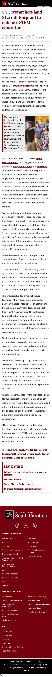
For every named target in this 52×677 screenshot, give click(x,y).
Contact (26, 671)
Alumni (13, 450)
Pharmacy (31, 539)
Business (5, 543)
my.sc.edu (6, 639)
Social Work (32, 546)
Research (42, 450)
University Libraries (35, 608)
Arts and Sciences (8, 539)
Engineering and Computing (12, 550)
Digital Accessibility (36, 668)
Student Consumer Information (15, 665)
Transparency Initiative (39, 665)
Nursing (5, 585)
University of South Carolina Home (14, 3)
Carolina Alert (7, 632)
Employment (7, 597)
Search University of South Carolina (40, 4)
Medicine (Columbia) (24, 458)
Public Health (33, 543)
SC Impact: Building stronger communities (22, 489)
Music (4, 582)
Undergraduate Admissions (12, 601)
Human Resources (35, 601)
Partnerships (31, 454)
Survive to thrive (11, 480)
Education (6, 546)
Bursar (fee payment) (10, 611)
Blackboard (6, 643)
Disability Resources (9, 620)
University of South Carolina (21, 662)
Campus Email (7, 636)
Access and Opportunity (37, 597)
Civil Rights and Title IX (17, 668)
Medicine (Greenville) (10, 578)
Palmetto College (34, 556)
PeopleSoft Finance (9, 651)
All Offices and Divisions (37, 612)
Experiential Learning (13, 454)
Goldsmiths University (20, 86)
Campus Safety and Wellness (12, 647)
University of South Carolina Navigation (47, 4)
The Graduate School (10, 554)
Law (3, 570)
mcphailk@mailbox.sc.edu (25, 38)
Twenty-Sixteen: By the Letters (17, 484)
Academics (31, 450)
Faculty (21, 450)
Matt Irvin (42, 167)
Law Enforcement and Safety (39, 604)
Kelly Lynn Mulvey (22, 167)
